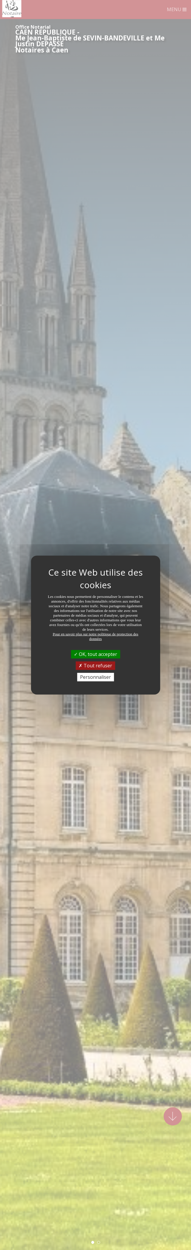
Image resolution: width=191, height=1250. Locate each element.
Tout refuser (95, 665)
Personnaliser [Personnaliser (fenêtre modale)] (95, 677)
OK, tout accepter (95, 654)
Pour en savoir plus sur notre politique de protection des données (95, 636)
